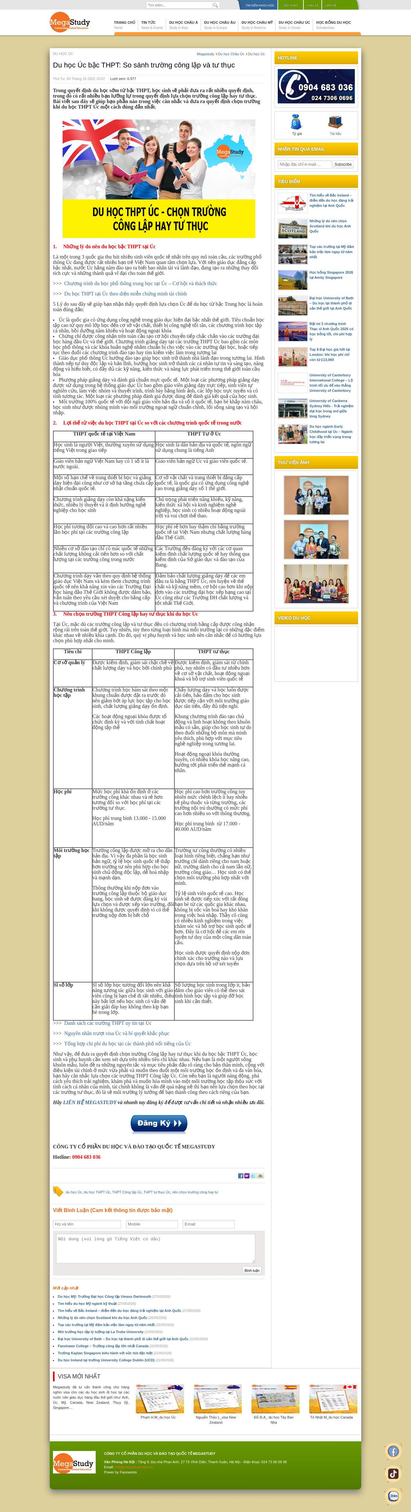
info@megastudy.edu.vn (134, 1467)
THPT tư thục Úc (157, 1192)
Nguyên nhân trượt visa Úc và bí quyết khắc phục (117, 1033)
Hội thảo (290, 5)
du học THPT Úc (97, 1192)
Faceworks (128, 1472)
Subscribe (343, 164)
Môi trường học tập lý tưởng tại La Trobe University (110, 1332)
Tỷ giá (297, 125)
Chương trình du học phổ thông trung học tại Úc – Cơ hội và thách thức (140, 283)
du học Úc (74, 1192)
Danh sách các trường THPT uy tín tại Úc (108, 1023)
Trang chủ (124, 25)
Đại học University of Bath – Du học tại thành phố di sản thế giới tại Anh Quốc (133, 1339)
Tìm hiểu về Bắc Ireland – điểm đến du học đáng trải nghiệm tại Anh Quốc (129, 1311)
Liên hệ (330, 5)
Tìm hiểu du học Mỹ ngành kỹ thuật (97, 1303)
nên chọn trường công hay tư (195, 1192)
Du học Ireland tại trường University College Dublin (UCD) (116, 1360)
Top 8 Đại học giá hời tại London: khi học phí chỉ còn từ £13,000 (330, 354)
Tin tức (152, 25)
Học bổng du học (333, 25)
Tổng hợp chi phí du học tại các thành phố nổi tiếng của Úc (127, 1043)
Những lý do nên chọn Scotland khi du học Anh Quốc (112, 1318)
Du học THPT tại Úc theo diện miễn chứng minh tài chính (125, 293)
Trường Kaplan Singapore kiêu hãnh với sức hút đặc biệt (115, 1353)
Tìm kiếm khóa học (260, 5)
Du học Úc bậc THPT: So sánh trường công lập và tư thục (144, 65)
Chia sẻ (312, 5)
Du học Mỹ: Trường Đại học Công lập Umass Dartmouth (114, 1296)
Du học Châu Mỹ (257, 25)
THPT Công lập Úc (127, 1192)
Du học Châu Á (183, 25)
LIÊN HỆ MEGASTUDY (90, 1102)
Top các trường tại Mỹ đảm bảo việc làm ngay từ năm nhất (116, 1325)
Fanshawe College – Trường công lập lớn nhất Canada (113, 1346)
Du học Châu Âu (220, 25)
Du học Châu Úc (294, 25)
